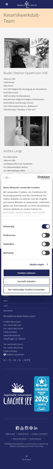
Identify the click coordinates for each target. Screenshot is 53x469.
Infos (6, 300)
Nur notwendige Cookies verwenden (26, 289)
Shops (6, 295)
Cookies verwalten (39, 434)
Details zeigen (37, 264)
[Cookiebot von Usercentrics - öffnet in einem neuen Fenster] (38, 177)
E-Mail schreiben (10, 332)
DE (5, 360)
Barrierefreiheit (19, 438)
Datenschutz (23, 434)
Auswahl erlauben (26, 281)
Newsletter (8, 310)
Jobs (6, 305)
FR (10, 360)
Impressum (10, 434)
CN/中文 (27, 360)
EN (15, 360)
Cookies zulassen (26, 273)
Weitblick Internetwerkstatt (19, 446)
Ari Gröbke (39, 446)
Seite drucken (35, 438)
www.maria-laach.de (12, 335)
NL (20, 360)
